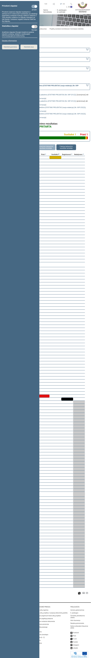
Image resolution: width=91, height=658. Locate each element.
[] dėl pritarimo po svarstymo (40, 86)
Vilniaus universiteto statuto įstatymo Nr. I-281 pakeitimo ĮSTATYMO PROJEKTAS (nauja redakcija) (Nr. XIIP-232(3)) (45, 107)
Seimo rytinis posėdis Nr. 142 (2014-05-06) (17, 69)
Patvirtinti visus (29, 47)
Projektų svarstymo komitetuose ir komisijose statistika (66, 29)
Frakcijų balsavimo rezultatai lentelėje (66, 147)
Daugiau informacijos (9, 41)
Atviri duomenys (75, 619)
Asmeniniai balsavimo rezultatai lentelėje (45, 147)
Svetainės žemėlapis (42, 633)
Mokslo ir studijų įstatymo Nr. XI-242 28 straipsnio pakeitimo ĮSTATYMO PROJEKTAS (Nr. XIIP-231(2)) (40, 95)
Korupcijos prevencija (42, 623)
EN (64, 4)
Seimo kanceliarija (47, 11)
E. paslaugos (74, 611)
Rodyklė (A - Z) (40, 636)
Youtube (75, 640)
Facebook (76, 631)
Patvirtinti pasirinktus (10, 47)
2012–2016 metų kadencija (11, 50)
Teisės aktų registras (42, 608)
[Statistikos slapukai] (34, 26)
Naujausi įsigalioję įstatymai (44, 617)
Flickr (74, 634)
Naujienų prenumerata (77, 622)
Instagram (76, 643)
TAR (45, 4)
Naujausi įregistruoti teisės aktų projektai (48, 614)
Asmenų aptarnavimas (77, 608)
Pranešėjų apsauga (41, 625)
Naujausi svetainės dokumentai (45, 620)
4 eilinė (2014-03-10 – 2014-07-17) (14, 59)
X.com (75, 637)
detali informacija (39, 98)
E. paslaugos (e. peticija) (62, 11)
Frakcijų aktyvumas (41, 29)
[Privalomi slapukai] (34, 6)
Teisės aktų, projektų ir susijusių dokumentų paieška (51, 611)
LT (61, 4)
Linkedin (75, 646)
